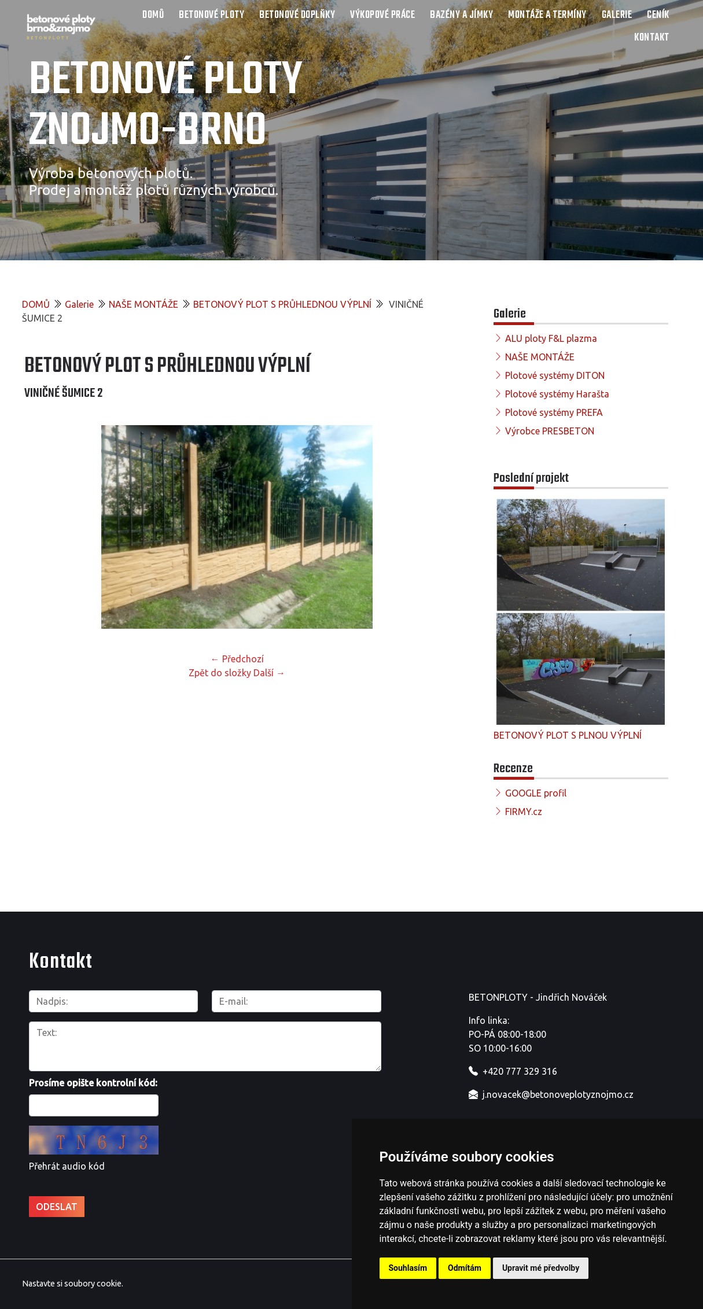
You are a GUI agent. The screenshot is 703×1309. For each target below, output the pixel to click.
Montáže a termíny (547, 15)
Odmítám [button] (464, 1268)
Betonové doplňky (297, 15)
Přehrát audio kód (67, 1166)
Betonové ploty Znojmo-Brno (166, 106)
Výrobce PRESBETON (549, 431)
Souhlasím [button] (408, 1268)
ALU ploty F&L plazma (551, 338)
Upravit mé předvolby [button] (540, 1268)
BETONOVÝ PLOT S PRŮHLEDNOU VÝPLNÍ (282, 304)
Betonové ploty (211, 15)
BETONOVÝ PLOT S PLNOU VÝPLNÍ (568, 735)
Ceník (658, 15)
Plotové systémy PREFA (554, 412)
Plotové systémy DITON (555, 375)
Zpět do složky (220, 673)
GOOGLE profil (535, 793)
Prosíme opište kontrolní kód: (93, 1083)
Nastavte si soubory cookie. (72, 1283)
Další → (269, 673)
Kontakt (651, 38)
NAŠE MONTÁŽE (143, 304)
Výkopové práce (382, 15)
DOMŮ (153, 15)
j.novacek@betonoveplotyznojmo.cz (558, 1094)
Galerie (617, 15)
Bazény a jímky (461, 15)
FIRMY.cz (523, 811)
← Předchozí (237, 659)
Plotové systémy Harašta (557, 394)
